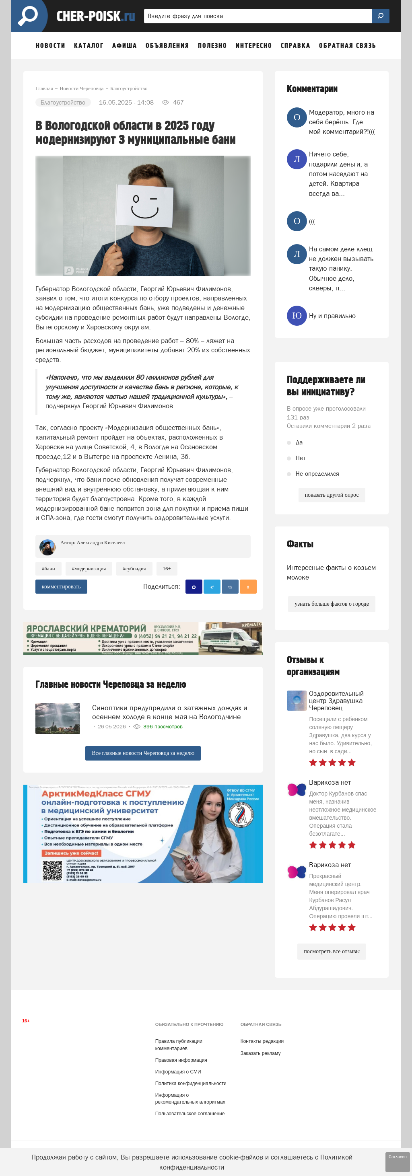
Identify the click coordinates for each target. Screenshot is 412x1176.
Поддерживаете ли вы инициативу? (326, 386)
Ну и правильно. (333, 316)
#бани (48, 568)
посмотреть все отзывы (332, 951)
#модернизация (89, 568)
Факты (300, 544)
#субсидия (134, 568)
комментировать (61, 587)
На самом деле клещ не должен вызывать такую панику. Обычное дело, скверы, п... (341, 268)
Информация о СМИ (178, 1072)
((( (312, 221)
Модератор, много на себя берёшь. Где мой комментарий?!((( (342, 122)
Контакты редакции (262, 1041)
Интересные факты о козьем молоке (331, 572)
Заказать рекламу (261, 1053)
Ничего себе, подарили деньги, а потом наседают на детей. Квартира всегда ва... (338, 173)
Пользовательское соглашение (190, 1113)
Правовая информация (181, 1060)
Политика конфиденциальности (191, 1083)
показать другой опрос (332, 495)
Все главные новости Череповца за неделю (143, 753)
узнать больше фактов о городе (332, 604)
